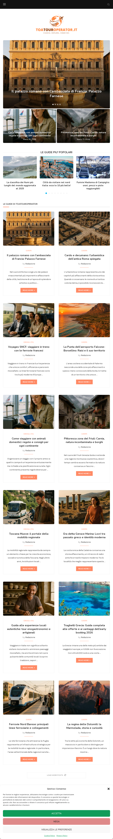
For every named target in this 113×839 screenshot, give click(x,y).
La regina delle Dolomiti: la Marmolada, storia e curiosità (84, 728)
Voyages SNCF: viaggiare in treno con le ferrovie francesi (28, 349)
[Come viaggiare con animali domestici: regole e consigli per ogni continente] (29, 126)
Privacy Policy (61, 836)
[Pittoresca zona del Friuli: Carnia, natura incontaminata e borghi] (83, 126)
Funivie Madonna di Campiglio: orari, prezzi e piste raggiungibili (93, 185)
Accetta (56, 813)
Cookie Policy (49, 836)
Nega (56, 821)
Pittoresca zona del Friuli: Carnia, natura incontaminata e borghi (83, 134)
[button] (108, 788)
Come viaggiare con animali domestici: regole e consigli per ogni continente (29, 134)
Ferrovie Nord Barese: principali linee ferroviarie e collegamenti (28, 728)
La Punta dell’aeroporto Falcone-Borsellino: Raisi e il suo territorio (84, 349)
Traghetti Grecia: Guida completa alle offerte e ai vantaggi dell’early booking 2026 (84, 630)
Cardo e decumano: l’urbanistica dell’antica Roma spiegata (84, 257)
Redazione (30, 264)
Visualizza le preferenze (56, 829)
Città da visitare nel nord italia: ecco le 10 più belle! (56, 184)
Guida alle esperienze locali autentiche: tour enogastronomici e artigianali (28, 630)
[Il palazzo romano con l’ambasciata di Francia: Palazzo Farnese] (56, 74)
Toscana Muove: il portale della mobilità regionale (28, 536)
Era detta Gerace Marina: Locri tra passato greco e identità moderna (84, 536)
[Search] (108, 4)
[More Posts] (56, 777)
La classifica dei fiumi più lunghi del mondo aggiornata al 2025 (20, 185)
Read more (29, 290)
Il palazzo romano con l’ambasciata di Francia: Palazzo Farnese (56, 93)
